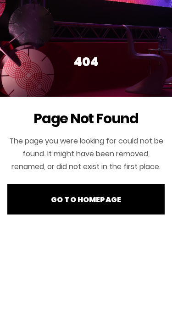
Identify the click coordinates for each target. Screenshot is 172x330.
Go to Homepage (86, 199)
